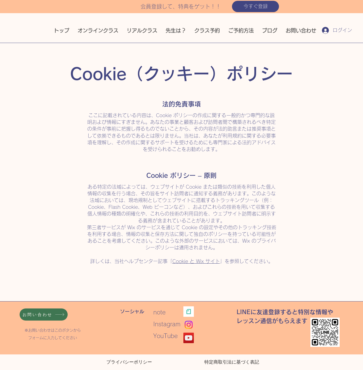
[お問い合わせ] (44, 314)
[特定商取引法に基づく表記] (232, 362)
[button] (255, 6)
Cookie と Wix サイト (196, 261)
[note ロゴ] (188, 311)
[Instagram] (188, 324)
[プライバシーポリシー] (129, 362)
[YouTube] (188, 338)
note (162, 312)
